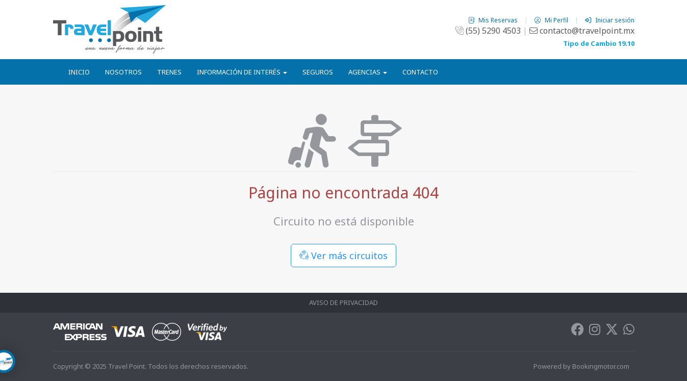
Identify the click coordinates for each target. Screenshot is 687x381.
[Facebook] (577, 331)
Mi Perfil (552, 20)
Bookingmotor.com (600, 366)
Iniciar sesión (609, 20)
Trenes (169, 72)
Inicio (79, 72)
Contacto (420, 72)
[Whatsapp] (628, 331)
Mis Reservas (493, 20)
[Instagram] (594, 331)
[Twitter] (611, 331)
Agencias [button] (367, 72)
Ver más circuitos (343, 255)
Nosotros (123, 72)
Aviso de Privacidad (343, 302)
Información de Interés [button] (242, 72)
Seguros (317, 72)
